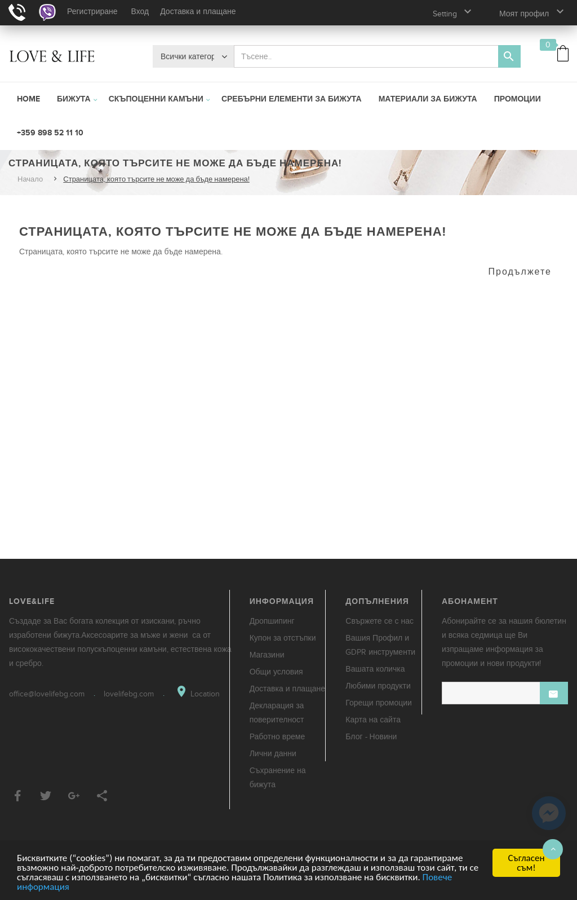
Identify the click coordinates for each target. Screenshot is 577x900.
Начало (30, 179)
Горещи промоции (378, 703)
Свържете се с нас (379, 621)
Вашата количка (375, 669)
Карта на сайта (373, 720)
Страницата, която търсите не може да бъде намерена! (156, 179)
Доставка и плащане (198, 11)
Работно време (277, 737)
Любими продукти (378, 686)
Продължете (520, 272)
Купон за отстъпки (283, 638)
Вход (140, 11)
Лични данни (273, 753)
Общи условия (276, 672)
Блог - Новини (371, 737)
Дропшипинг (272, 621)
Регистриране (92, 11)
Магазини (267, 655)
